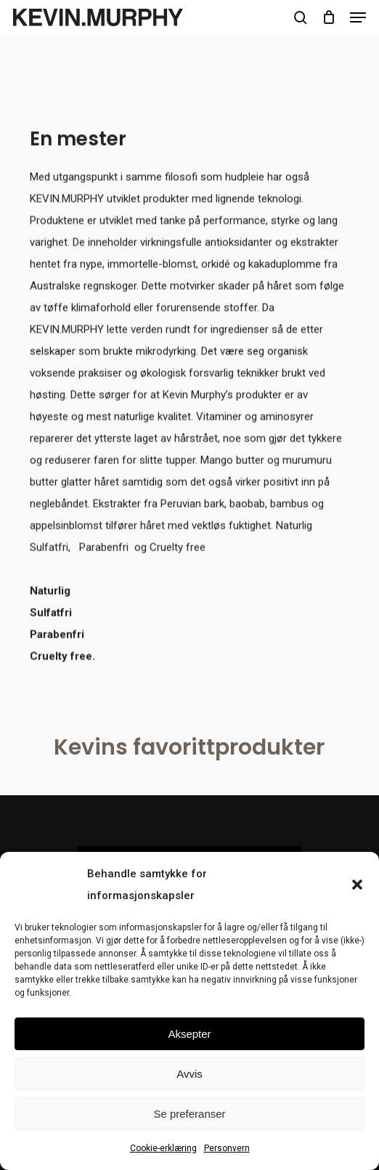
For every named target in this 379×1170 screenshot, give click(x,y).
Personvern (227, 1148)
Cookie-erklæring (163, 1148)
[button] (357, 884)
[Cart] (328, 17)
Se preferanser (189, 1114)
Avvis (189, 1074)
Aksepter (189, 1034)
